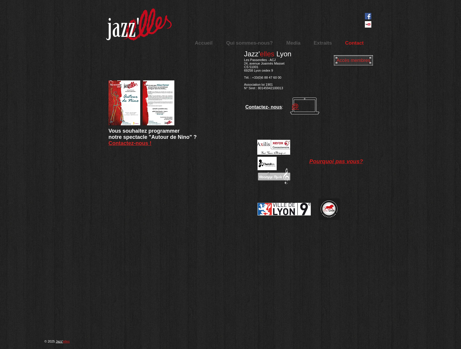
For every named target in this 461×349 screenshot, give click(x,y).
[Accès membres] (353, 60)
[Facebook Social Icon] (368, 16)
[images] (368, 24)
